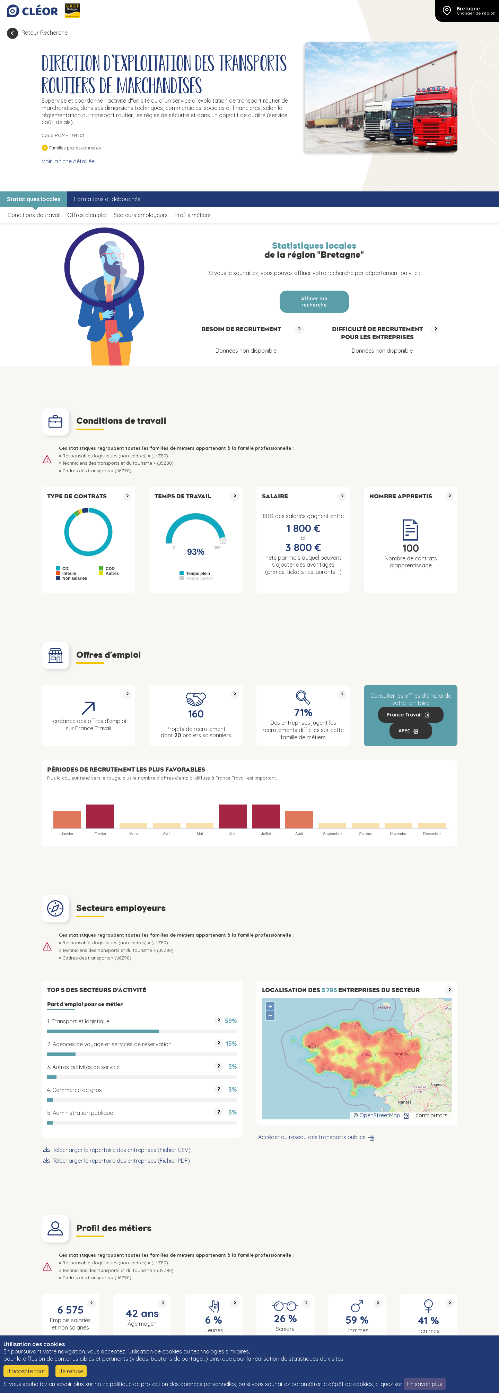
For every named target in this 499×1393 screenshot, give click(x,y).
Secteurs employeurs (141, 215)
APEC (404, 731)
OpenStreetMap (379, 1115)
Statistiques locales (33, 199)
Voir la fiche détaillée (68, 161)
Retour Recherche (44, 32)
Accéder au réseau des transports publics (312, 1137)
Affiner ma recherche (314, 301)
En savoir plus (424, 1384)
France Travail (404, 715)
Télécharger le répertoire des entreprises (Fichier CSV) (122, 1149)
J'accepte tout (26, 1371)
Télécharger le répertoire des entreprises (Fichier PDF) (121, 1160)
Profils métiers (193, 215)
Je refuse (71, 1371)
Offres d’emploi (87, 215)
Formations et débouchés (107, 199)
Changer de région (476, 13)
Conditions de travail (34, 215)
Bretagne (468, 8)
